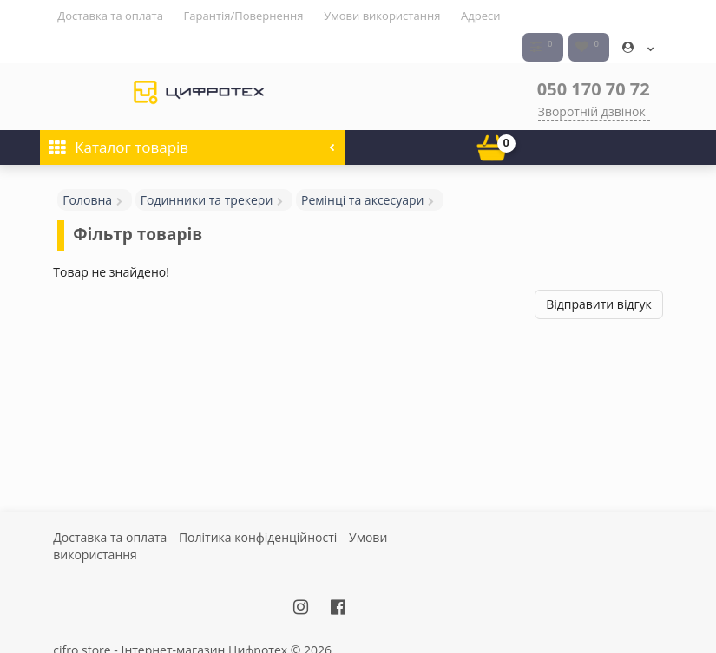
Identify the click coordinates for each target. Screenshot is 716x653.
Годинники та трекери (207, 168)
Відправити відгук (599, 272)
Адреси (480, 15)
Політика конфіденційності (258, 505)
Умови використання (382, 15)
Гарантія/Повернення (244, 15)
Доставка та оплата (110, 15)
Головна (87, 168)
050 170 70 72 (593, 57)
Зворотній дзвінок (592, 79)
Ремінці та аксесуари (362, 168)
